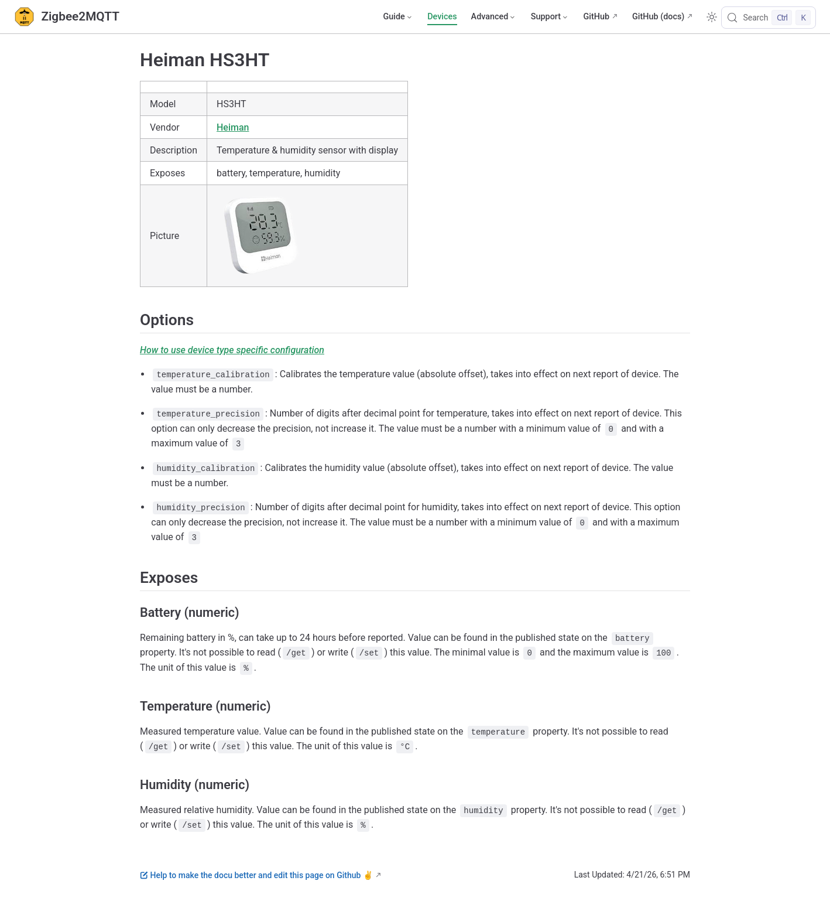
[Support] (550, 17)
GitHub (596, 17)
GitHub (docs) (658, 17)
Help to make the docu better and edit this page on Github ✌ (256, 875)
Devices (442, 17)
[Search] (768, 17)
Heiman (233, 127)
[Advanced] (494, 17)
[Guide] (398, 17)
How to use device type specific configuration (232, 350)
